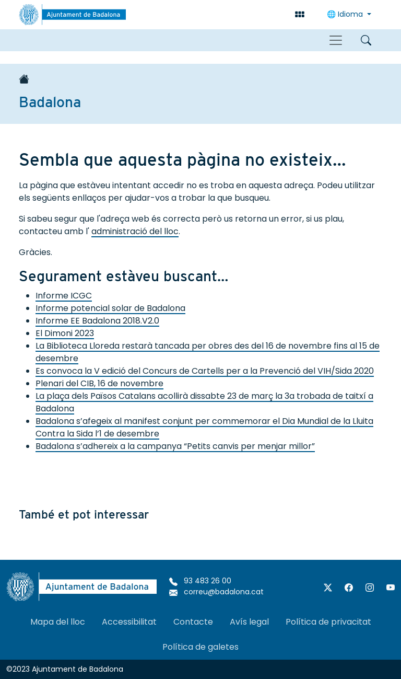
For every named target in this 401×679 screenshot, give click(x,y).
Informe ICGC (64, 296)
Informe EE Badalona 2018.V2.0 (97, 321)
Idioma (346, 14)
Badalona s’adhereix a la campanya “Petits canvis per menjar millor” (175, 446)
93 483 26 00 (200, 581)
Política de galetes (200, 647)
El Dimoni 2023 (65, 333)
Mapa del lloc (57, 622)
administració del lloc (135, 231)
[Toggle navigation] (336, 40)
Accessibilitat (129, 622)
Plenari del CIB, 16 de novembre (99, 383)
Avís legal (249, 622)
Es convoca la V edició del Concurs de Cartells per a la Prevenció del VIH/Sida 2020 (205, 371)
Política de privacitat (328, 622)
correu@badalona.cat (216, 591)
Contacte (193, 622)
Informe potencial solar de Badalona (110, 308)
